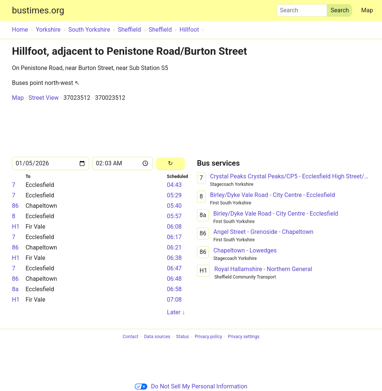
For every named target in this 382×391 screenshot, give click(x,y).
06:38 (174, 257)
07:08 (174, 299)
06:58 (174, 289)
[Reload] (170, 163)
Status (182, 337)
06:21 (174, 247)
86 (15, 205)
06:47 (174, 268)
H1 (15, 226)
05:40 (174, 205)
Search (301, 8)
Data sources (157, 337)
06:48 (174, 278)
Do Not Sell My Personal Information (191, 386)
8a (15, 289)
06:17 (174, 237)
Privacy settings (244, 337)
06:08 (174, 226)
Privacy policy (208, 337)
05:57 (174, 216)
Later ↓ (176, 312)
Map (367, 10)
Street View (43, 97)
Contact (130, 337)
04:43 (174, 184)
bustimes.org (38, 10)
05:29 (174, 195)
